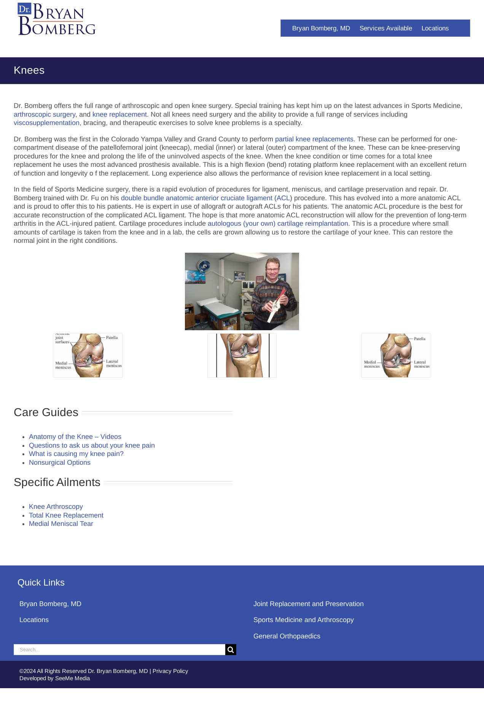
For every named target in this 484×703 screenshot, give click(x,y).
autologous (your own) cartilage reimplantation (278, 223)
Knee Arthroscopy (56, 506)
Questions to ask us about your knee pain (92, 445)
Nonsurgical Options (60, 462)
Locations (34, 620)
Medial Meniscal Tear (61, 523)
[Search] (230, 649)
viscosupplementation (47, 123)
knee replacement (119, 114)
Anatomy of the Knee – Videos (75, 436)
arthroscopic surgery (44, 114)
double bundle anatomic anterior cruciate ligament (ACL (205, 198)
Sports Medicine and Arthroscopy (303, 620)
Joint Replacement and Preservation (308, 604)
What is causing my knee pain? (76, 454)
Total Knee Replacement (66, 515)
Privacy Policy (170, 671)
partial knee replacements (314, 139)
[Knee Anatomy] (88, 355)
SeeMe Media (72, 678)
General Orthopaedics (286, 636)
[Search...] (119, 649)
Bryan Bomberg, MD (50, 604)
